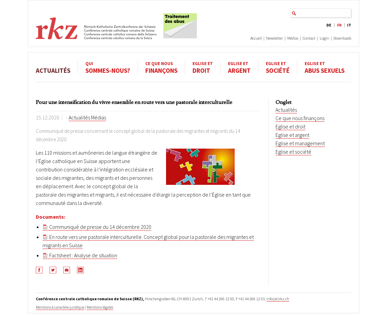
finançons (161, 67)
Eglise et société (293, 151)
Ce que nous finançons (300, 118)
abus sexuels (324, 67)
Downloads (342, 38)
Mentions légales (100, 307)
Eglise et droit (290, 126)
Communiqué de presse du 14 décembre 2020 (100, 226)
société (278, 67)
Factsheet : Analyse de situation (83, 255)
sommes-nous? (107, 67)
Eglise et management (300, 143)
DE (328, 25)
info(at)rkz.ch (277, 298)
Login (324, 38)
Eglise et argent (292, 135)
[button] (39, 269)
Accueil (256, 38)
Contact (309, 38)
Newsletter (274, 38)
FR (339, 25)
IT (349, 25)
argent (239, 67)
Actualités (53, 67)
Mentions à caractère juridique (60, 307)
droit (202, 67)
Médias (292, 38)
